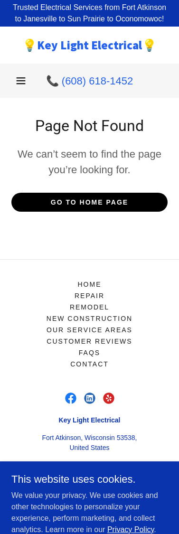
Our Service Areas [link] (89, 330)
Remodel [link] (89, 307)
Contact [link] (89, 364)
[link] (89, 45)
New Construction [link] (89, 318)
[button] (20, 80)
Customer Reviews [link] (89, 341)
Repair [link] (89, 296)
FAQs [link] (89, 352)
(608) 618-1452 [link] (97, 81)
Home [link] (89, 284)
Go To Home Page (89, 202)
